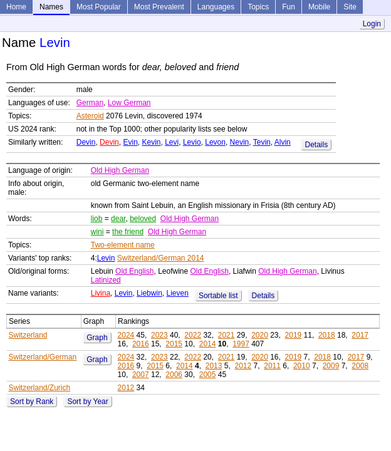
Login (372, 23)
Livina (100, 293)
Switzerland (28, 335)
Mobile (319, 7)
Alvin (282, 142)
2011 (272, 365)
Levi (172, 142)
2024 (126, 335)
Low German (129, 102)
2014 (207, 344)
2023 (159, 335)
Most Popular (98, 7)
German (89, 102)
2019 (293, 335)
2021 (226, 335)
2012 (242, 365)
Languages (215, 7)
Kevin (151, 142)
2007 (140, 374)
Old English (134, 271)
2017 (360, 335)
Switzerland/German (43, 357)
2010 (301, 365)
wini (97, 231)
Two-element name (123, 245)
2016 (140, 344)
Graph (96, 337)
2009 (331, 365)
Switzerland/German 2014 (160, 258)
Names (51, 7)
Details (316, 144)
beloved (143, 218)
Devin (86, 142)
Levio (192, 142)
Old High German (120, 170)
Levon (215, 142)
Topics (258, 7)
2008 (360, 365)
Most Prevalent (159, 7)
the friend (127, 231)
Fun (288, 7)
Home (16, 7)
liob (97, 218)
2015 (173, 344)
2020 (259, 335)
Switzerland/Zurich (40, 387)
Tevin (262, 142)
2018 (326, 335)
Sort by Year (87, 401)
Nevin (239, 142)
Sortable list (218, 295)
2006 (173, 374)
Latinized (106, 280)
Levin (106, 258)
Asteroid (90, 115)
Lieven (177, 293)
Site (350, 7)
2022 (192, 335)
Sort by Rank (31, 401)
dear (118, 218)
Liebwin (149, 293)
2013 (214, 365)
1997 (240, 344)
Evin (130, 142)
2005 (207, 374)
